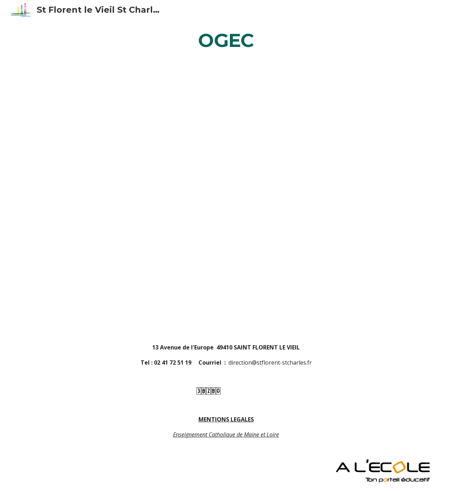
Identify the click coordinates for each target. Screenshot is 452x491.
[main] (226, 40)
